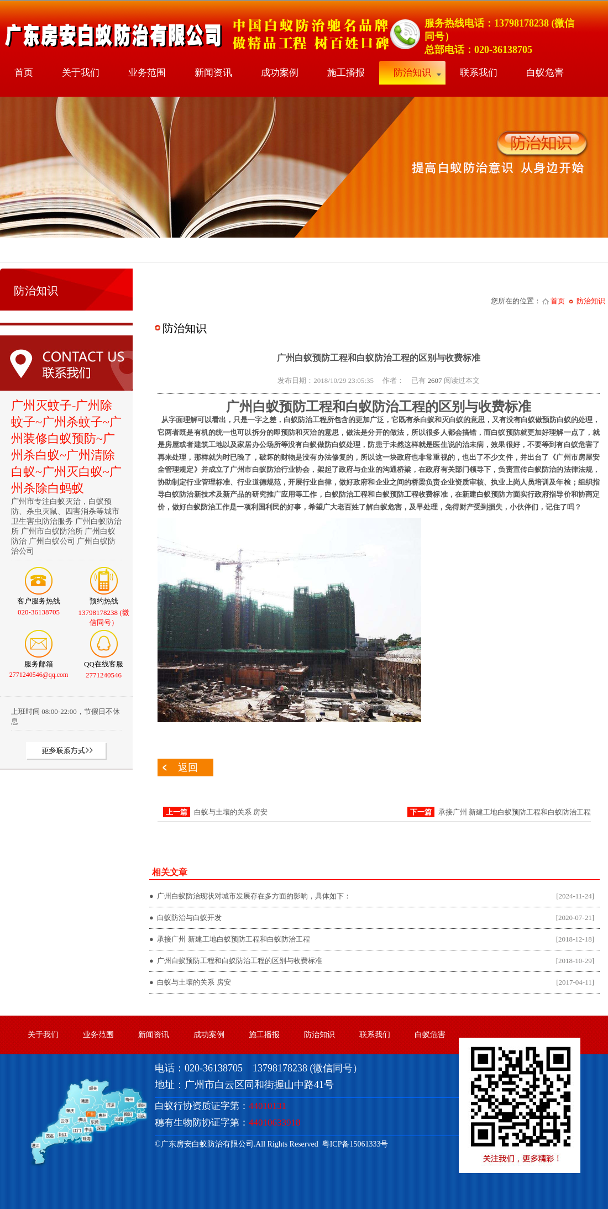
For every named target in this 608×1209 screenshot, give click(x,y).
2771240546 (104, 675)
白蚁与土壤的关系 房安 (231, 812)
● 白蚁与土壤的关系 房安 (190, 982)
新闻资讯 (213, 72)
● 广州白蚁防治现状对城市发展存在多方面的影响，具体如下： (250, 896)
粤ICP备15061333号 (353, 1144)
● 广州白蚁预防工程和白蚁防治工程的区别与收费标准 (235, 960)
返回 (188, 767)
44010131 (267, 1106)
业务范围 (147, 72)
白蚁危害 (545, 72)
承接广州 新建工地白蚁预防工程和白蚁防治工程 (514, 812)
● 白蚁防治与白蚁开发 (185, 917)
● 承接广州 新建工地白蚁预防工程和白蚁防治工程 (229, 939)
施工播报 (346, 72)
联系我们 (478, 72)
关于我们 (80, 72)
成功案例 (279, 72)
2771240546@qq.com (39, 675)
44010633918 (275, 1122)
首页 (23, 72)
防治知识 (412, 72)
